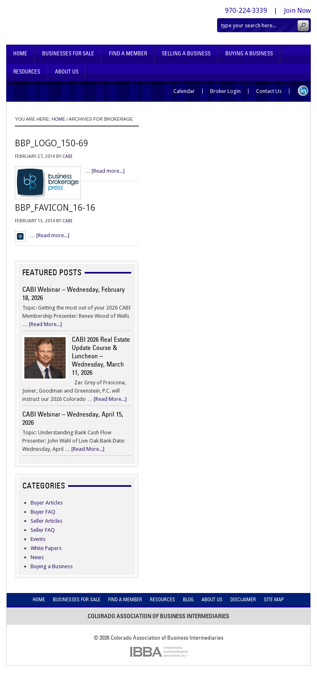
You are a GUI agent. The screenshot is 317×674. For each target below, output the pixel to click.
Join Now (297, 10)
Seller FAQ (43, 530)
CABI (67, 156)
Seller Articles (46, 521)
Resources (26, 71)
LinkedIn (303, 90)
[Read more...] (108, 171)
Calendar (184, 91)
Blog (188, 599)
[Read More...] (45, 324)
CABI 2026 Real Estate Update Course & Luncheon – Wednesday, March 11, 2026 (101, 355)
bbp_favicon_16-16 (55, 207)
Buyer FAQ (43, 512)
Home (20, 53)
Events (38, 539)
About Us (66, 71)
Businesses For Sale (68, 53)
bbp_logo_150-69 (51, 143)
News (37, 557)
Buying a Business (52, 566)
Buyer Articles (47, 503)
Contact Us (269, 91)
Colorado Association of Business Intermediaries (85, 22)
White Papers (46, 548)
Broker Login (225, 91)
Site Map (274, 599)
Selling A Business (186, 53)
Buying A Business (249, 53)
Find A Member (128, 53)
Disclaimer (243, 599)
